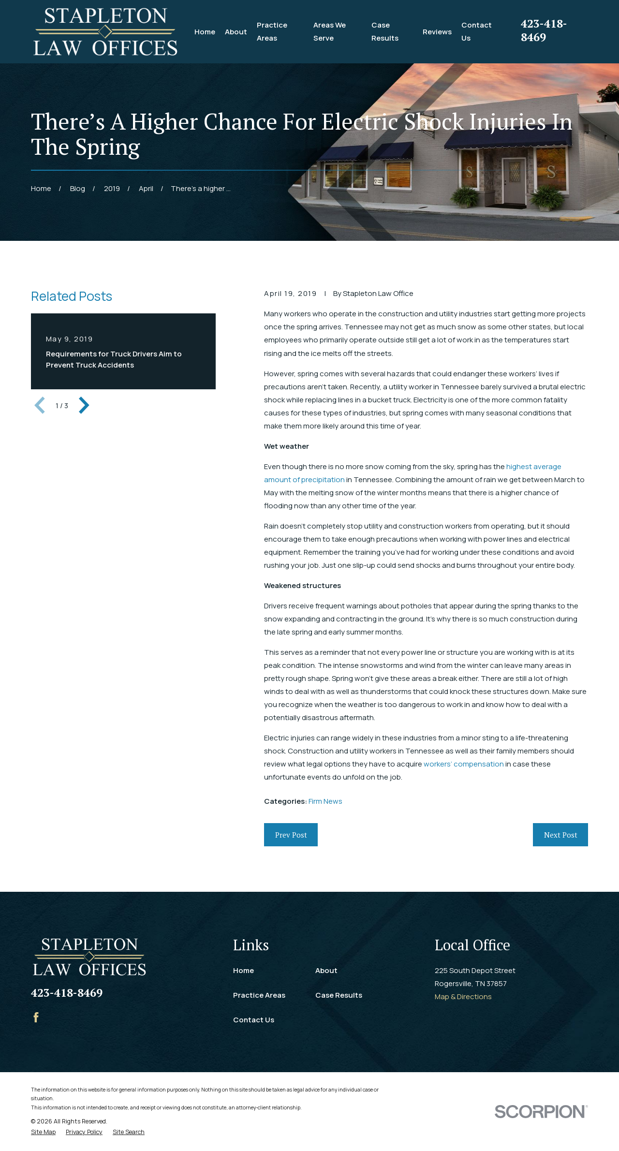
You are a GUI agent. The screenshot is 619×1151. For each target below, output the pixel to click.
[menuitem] (43, 1132)
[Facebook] (36, 1017)
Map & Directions (463, 996)
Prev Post (291, 835)
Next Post (560, 835)
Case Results (338, 995)
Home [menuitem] (204, 32)
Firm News (325, 801)
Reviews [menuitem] (437, 32)
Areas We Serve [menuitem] (329, 31)
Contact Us (253, 1020)
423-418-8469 (544, 30)
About (326, 970)
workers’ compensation (464, 764)
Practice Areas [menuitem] (272, 31)
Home (243, 970)
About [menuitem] (236, 32)
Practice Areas (259, 995)
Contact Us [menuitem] (476, 31)
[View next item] (84, 405)
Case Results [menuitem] (384, 31)
